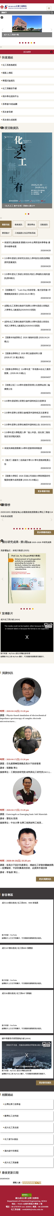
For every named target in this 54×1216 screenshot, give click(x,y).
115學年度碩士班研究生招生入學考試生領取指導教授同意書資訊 (27, 260)
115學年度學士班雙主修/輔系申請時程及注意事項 (26, 413)
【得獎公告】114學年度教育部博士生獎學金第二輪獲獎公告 (27, 387)
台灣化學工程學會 (12, 1104)
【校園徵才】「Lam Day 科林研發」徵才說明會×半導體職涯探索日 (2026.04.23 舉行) (27, 292)
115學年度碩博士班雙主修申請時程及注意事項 (25, 401)
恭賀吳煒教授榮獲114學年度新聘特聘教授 (23, 448)
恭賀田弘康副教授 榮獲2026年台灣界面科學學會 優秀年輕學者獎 (27, 244)
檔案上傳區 (8, 73)
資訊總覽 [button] (27, 52)
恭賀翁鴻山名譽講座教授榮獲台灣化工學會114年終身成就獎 (27, 514)
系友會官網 (8, 112)
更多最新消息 (44, 491)
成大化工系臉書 (11, 1162)
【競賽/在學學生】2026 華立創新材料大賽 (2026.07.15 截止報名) (23, 355)
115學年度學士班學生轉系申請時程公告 (22, 425)
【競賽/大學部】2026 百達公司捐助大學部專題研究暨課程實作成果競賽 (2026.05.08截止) (27, 478)
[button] (2, 17)
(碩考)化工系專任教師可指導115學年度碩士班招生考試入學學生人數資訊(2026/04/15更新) (26, 324)
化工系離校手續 (10, 88)
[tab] (19, 42)
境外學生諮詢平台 (11, 96)
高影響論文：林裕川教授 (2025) (15, 550)
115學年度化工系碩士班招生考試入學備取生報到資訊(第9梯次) (27, 276)
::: (1, 47)
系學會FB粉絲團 (10, 104)
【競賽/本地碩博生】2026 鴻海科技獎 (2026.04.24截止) (26, 339)
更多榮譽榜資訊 (44, 532)
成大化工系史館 (11, 1127)
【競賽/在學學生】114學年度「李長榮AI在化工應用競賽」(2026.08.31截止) (27, 371)
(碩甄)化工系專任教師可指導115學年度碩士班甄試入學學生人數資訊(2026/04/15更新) (26, 308)
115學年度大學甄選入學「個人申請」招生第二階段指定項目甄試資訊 (27, 434)
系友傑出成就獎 (10, 120)
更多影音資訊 (45, 1083)
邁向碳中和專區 (11, 1151)
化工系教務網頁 (10, 65)
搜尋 (52, 12)
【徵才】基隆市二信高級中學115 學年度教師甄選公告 (27, 462)
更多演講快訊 (45, 879)
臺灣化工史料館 (11, 1116)
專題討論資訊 (9, 81)
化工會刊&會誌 (11, 1139)
